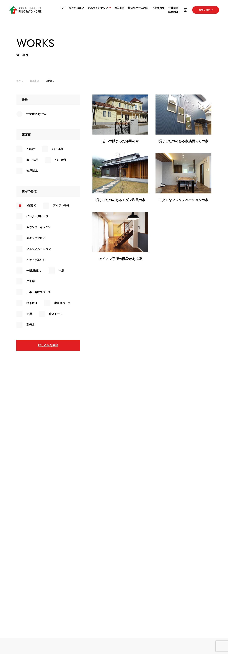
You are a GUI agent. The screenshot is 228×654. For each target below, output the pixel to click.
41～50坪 (60, 159)
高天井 (30, 324)
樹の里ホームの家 (138, 8)
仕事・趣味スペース (38, 292)
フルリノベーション (38, 248)
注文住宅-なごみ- (36, 113)
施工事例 (119, 8)
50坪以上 (31, 170)
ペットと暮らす (35, 259)
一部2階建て (33, 270)
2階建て (31, 205)
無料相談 (173, 13)
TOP (62, 8)
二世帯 (30, 281)
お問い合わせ (206, 10)
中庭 (61, 270)
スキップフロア (35, 238)
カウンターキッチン (38, 227)
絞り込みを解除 (48, 345)
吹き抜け (31, 302)
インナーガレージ (37, 216)
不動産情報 (158, 8)
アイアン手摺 (61, 205)
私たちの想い (76, 8)
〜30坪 (30, 148)
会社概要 (173, 8)
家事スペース (62, 302)
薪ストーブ (56, 313)
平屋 (29, 313)
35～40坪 (32, 159)
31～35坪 (57, 148)
